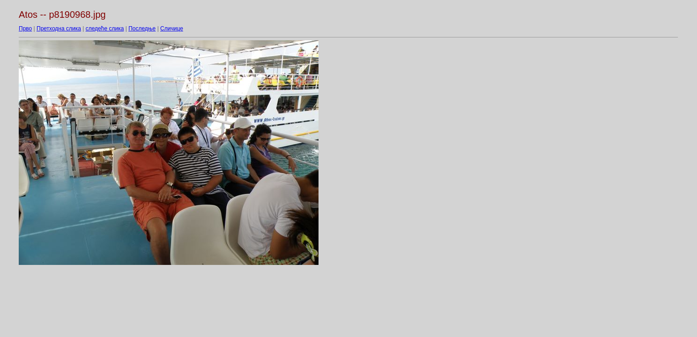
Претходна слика (59, 28)
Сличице (171, 28)
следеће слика (105, 28)
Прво (25, 28)
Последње (142, 28)
